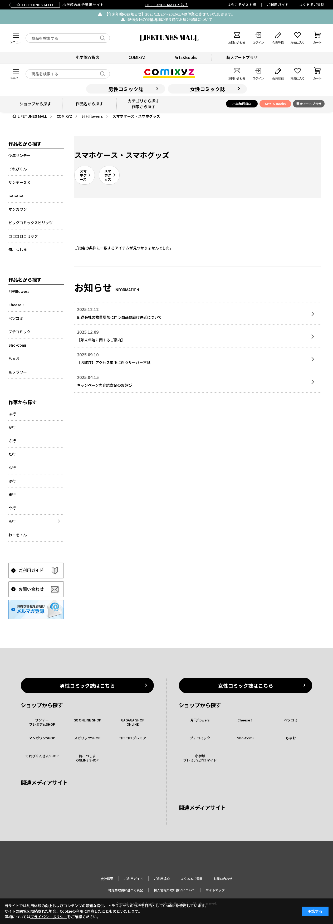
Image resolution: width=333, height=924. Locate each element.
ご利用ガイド (278, 4)
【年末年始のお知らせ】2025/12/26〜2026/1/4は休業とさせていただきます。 (170, 14)
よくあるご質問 (312, 4)
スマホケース (83, 175)
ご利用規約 (162, 878)
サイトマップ (215, 890)
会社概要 (107, 878)
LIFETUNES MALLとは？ (166, 4)
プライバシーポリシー (48, 916)
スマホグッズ (107, 175)
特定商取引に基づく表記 (125, 890)
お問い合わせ (222, 878)
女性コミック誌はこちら (245, 685)
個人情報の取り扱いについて (174, 890)
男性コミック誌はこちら (87, 685)
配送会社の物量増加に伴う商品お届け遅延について (170, 19)
